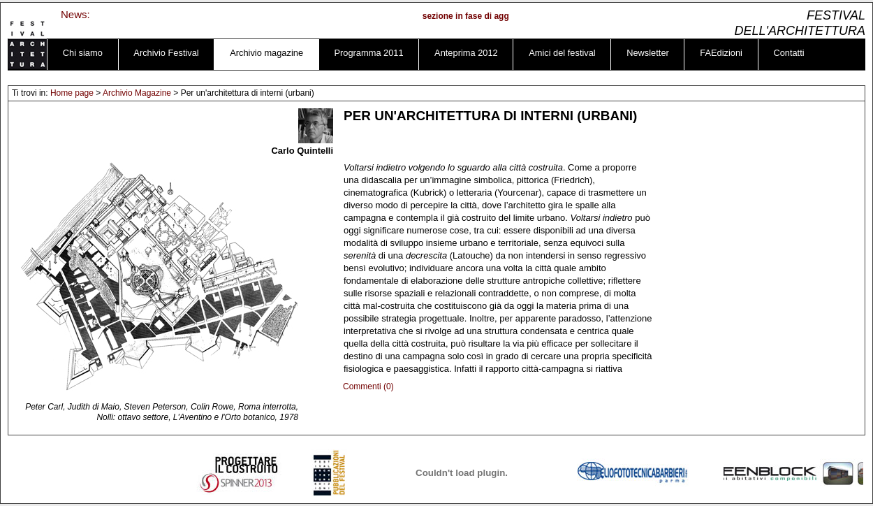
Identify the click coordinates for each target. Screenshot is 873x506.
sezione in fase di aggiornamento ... (496, 16)
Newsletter (647, 53)
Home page (72, 93)
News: (75, 14)
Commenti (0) (368, 386)
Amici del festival (562, 53)
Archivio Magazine (137, 93)
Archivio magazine (266, 53)
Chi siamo (83, 53)
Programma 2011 (369, 53)
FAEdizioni (721, 53)
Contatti (788, 53)
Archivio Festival (165, 53)
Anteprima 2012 (466, 53)
